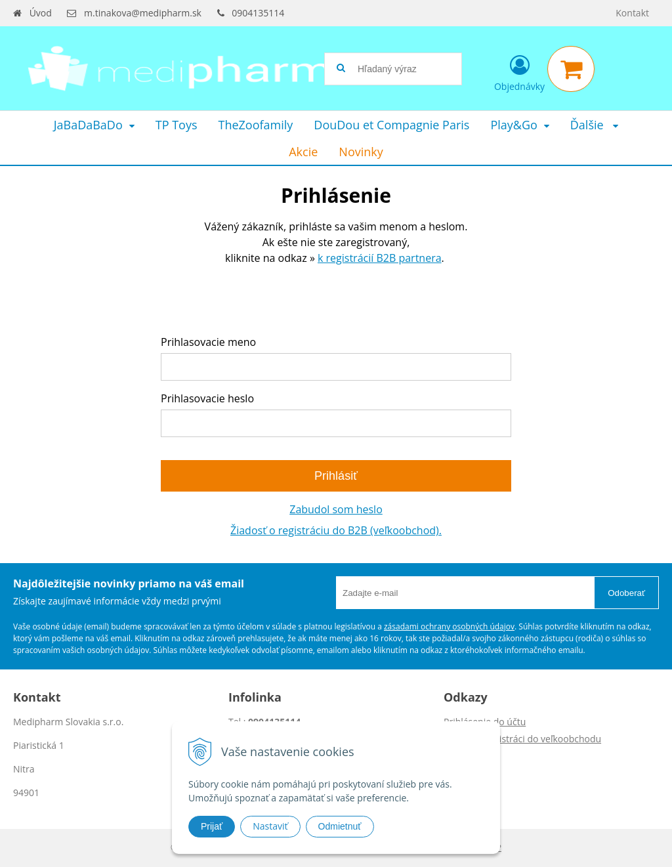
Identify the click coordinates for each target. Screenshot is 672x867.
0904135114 (258, 13)
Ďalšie (594, 125)
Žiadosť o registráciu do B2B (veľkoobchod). (336, 530)
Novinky (361, 151)
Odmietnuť (340, 826)
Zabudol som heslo (336, 509)
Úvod (41, 13)
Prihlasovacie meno (208, 342)
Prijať (211, 826)
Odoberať (626, 593)
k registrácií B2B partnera (380, 258)
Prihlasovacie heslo (207, 398)
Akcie (303, 151)
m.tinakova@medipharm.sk (142, 13)
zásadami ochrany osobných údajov (449, 626)
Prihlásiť (336, 475)
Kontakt (632, 13)
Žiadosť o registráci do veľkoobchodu (522, 738)
